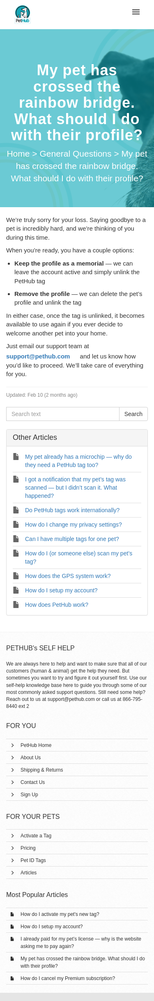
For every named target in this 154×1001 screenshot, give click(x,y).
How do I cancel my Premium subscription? (68, 978)
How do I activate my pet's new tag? (60, 914)
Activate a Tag (36, 836)
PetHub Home (36, 745)
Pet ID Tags (33, 860)
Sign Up (29, 795)
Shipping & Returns (42, 770)
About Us (31, 758)
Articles (29, 873)
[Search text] (63, 414)
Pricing (28, 848)
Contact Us (33, 782)
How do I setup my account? (52, 926)
